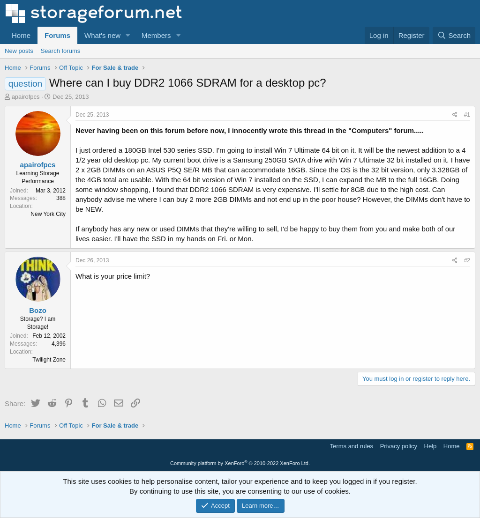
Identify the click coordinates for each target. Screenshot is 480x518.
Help (430, 446)
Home (21, 35)
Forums (57, 35)
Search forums (61, 50)
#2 (467, 260)
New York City (48, 214)
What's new (102, 35)
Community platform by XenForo (240, 463)
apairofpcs (26, 96)
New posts (19, 50)
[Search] (454, 35)
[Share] (455, 115)
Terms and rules (351, 446)
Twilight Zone (49, 359)
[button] (128, 35)
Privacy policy (398, 446)
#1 (467, 114)
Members (156, 35)
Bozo (37, 310)
